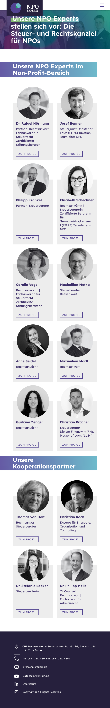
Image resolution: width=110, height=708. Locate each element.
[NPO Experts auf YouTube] (16, 676)
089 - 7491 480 (36, 658)
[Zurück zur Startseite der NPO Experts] (24, 8)
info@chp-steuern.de (34, 666)
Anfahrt (17, 38)
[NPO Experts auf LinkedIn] (17, 684)
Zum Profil (27, 153)
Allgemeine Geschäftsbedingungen (34, 33)
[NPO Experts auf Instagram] (17, 692)
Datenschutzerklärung (26, 25)
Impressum (19, 29)
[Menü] (102, 5)
